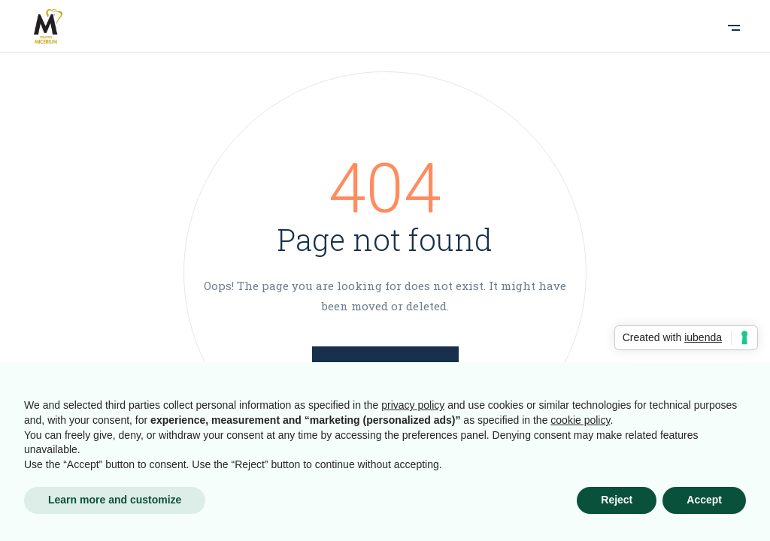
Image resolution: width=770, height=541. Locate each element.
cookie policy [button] (580, 420)
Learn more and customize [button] (114, 500)
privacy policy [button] (412, 405)
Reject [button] (616, 500)
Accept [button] (704, 500)
